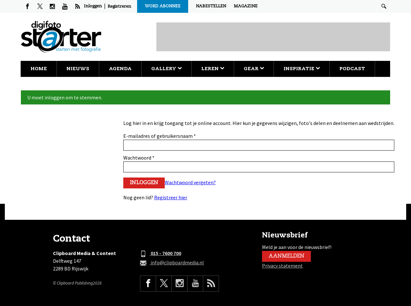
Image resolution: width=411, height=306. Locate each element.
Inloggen (93, 6)
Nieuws (77, 68)
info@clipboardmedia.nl (172, 262)
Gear (254, 68)
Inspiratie (302, 68)
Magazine (246, 6)
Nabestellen (211, 6)
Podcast (352, 68)
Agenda (120, 68)
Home (39, 68)
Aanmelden (286, 256)
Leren (212, 68)
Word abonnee (162, 6)
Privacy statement (282, 265)
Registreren (119, 6)
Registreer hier (170, 197)
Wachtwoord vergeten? (190, 182)
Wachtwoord (138, 157)
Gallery (166, 68)
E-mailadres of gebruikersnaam (159, 136)
